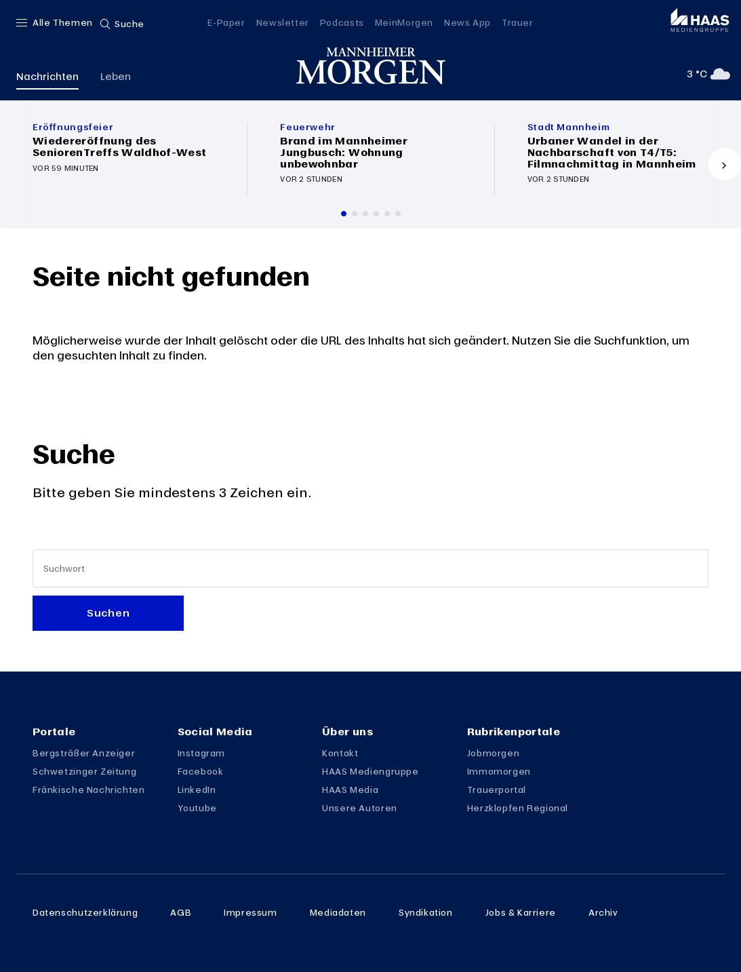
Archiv (603, 912)
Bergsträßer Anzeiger (84, 753)
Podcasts (342, 22)
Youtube (197, 808)
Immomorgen (499, 771)
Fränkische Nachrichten (89, 789)
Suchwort (64, 569)
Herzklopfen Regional (517, 808)
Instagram (202, 753)
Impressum (250, 912)
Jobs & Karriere (520, 912)
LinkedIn (197, 789)
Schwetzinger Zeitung (84, 771)
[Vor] (724, 164)
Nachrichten (47, 76)
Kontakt (340, 753)
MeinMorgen (404, 22)
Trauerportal (496, 789)
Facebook (201, 771)
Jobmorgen (493, 753)
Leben (115, 76)
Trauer (518, 22)
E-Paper (226, 22)
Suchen (108, 612)
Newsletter (282, 22)
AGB (180, 912)
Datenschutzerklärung (85, 912)
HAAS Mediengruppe (370, 771)
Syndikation (426, 912)
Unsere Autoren (359, 808)
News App (467, 22)
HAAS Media (350, 789)
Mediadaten (338, 912)
